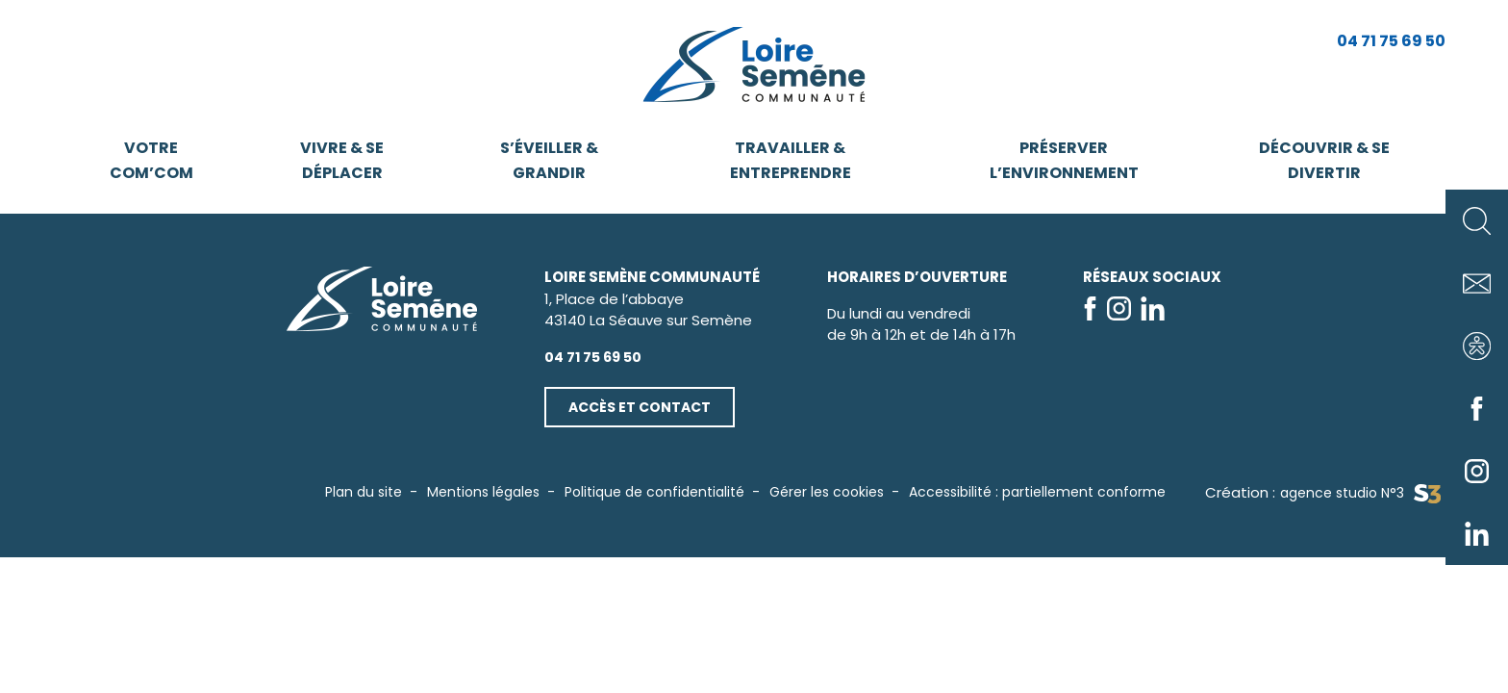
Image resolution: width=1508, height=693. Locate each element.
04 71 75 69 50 (1391, 41)
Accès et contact (639, 407)
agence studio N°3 (1360, 493)
